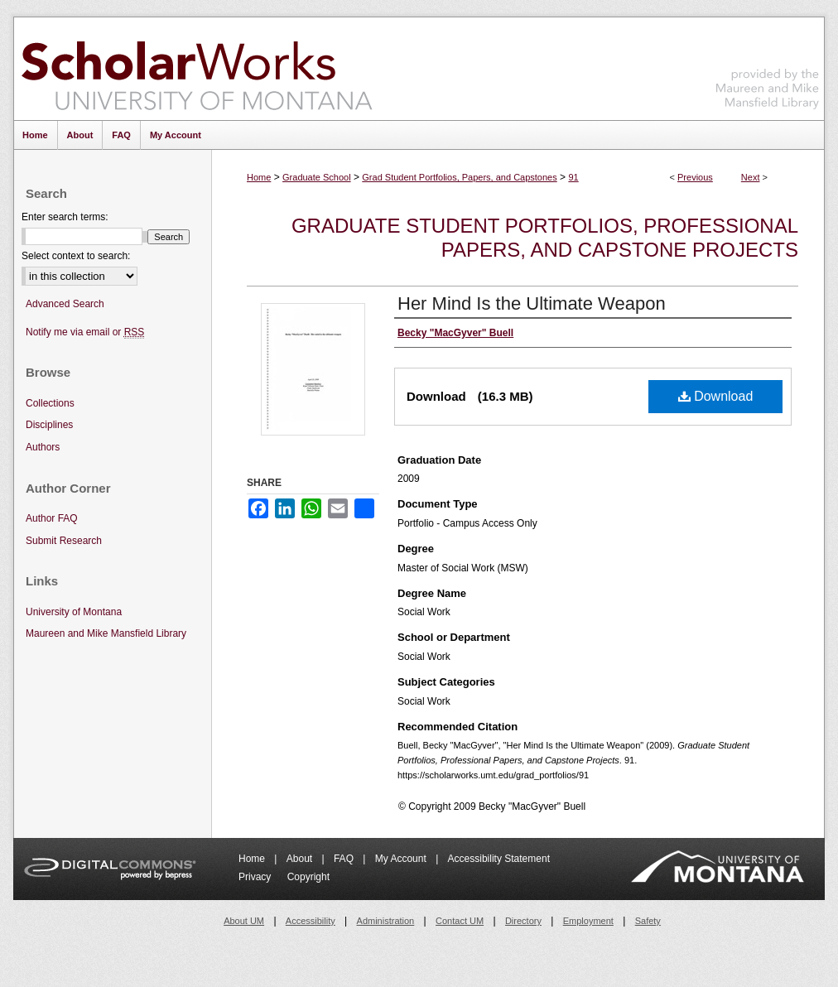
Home (259, 177)
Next (750, 177)
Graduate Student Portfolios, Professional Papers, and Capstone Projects (544, 237)
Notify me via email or (85, 332)
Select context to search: (76, 256)
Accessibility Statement (499, 858)
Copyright (308, 877)
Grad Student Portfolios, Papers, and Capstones (459, 177)
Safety (648, 921)
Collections (50, 403)
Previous (695, 177)
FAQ (345, 858)
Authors (43, 447)
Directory (523, 921)
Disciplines (49, 425)
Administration (386, 921)
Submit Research (64, 540)
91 (573, 177)
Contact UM (460, 921)
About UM (244, 921)
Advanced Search (65, 304)
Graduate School (316, 177)
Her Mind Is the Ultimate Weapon (531, 303)
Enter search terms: (65, 217)
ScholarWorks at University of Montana (196, 68)
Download (716, 396)
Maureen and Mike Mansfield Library (767, 65)
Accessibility (310, 921)
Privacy (256, 877)
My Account (402, 858)
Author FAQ (52, 518)
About (301, 858)
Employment (588, 921)
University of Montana (74, 612)
